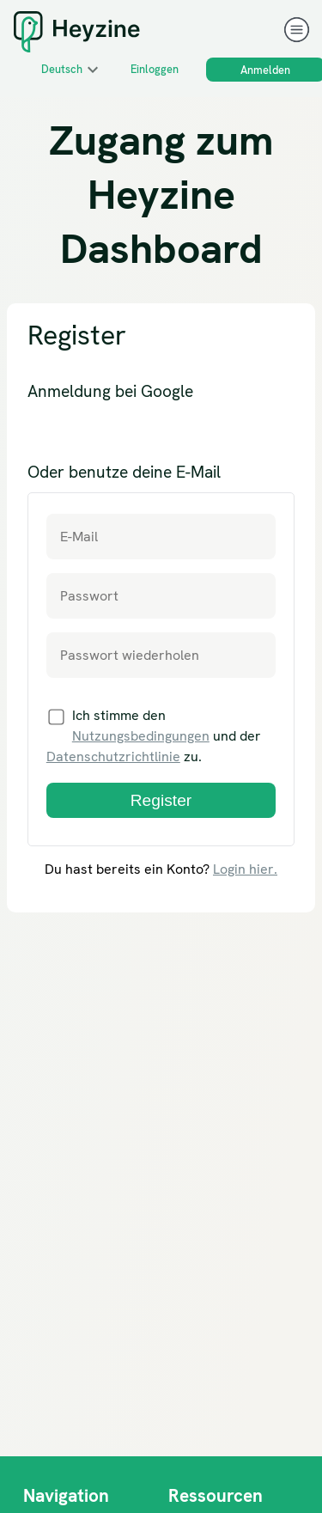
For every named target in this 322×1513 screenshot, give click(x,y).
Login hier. (245, 869)
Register (161, 800)
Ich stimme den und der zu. (153, 736)
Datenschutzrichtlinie (113, 756)
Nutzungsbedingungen (141, 736)
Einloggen (155, 69)
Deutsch (61, 69)
